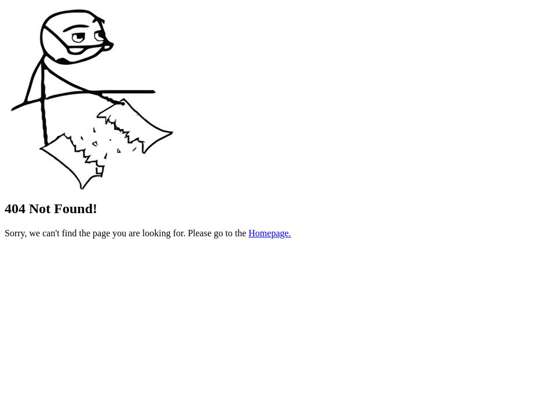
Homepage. (269, 233)
